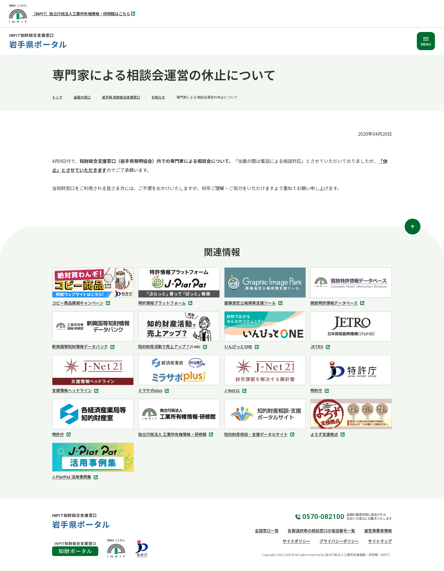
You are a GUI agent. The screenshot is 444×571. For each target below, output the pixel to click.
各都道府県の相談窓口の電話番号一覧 (321, 530)
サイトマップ (380, 541)
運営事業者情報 (378, 530)
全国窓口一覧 (267, 530)
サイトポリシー (296, 541)
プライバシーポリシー (339, 541)
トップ (57, 97)
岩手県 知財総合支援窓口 (121, 97)
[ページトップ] (413, 227)
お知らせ (158, 97)
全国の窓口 (82, 97)
